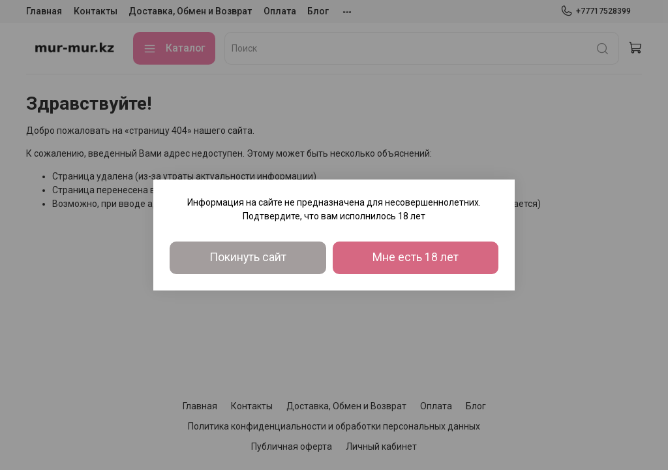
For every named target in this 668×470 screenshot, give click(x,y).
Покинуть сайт (247, 257)
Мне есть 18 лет (415, 257)
